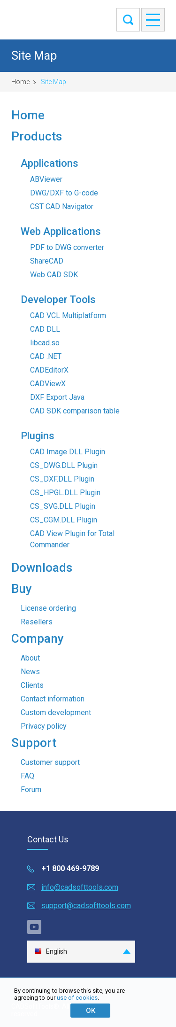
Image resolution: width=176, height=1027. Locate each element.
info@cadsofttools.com (79, 887)
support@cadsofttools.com (86, 905)
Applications (49, 163)
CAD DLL (45, 329)
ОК (90, 1010)
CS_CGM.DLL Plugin (63, 519)
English (50, 952)
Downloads (41, 567)
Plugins (37, 436)
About (30, 658)
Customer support (50, 762)
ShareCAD (46, 261)
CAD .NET (45, 356)
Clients (32, 685)
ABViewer (46, 179)
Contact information (52, 698)
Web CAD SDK (54, 274)
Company (37, 638)
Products (36, 136)
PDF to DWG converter (67, 247)
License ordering (48, 608)
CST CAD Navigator (61, 206)
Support (33, 743)
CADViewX (48, 383)
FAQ (27, 775)
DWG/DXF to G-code (64, 192)
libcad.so (45, 342)
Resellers (37, 621)
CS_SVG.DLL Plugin (62, 506)
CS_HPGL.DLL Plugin (65, 492)
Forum (31, 789)
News (30, 671)
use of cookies (77, 997)
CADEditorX (49, 370)
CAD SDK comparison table (75, 410)
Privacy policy (44, 726)
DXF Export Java (57, 397)
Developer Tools (58, 299)
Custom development (56, 712)
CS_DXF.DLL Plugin (62, 479)
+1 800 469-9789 (70, 868)
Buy (21, 589)
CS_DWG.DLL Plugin (64, 465)
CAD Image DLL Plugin (67, 451)
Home (20, 82)
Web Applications (61, 231)
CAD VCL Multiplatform (68, 315)
